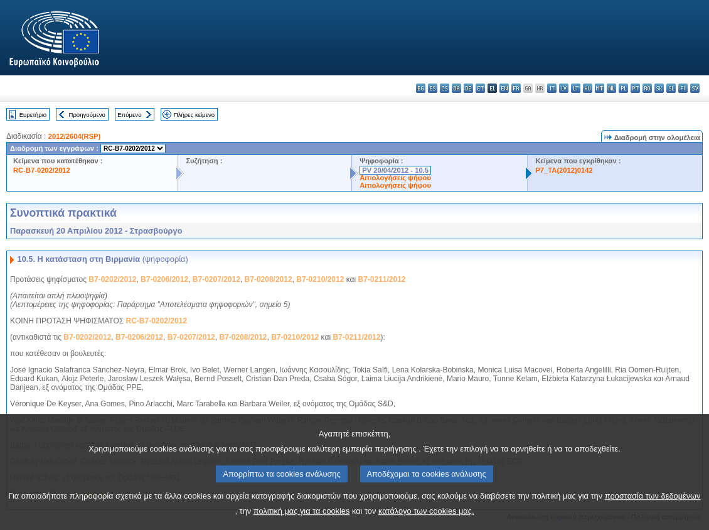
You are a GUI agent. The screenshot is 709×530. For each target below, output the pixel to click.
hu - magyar (587, 88)
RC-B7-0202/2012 (41, 170)
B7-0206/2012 (164, 279)
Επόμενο (129, 114)
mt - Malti (599, 88)
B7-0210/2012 (320, 279)
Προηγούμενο (86, 114)
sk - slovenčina (659, 88)
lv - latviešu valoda (563, 88)
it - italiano (552, 88)
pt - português (635, 88)
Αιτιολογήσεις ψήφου (395, 177)
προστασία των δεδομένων (653, 516)
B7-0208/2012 (268, 279)
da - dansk (456, 88)
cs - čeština (444, 88)
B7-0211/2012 (381, 279)
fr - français (516, 88)
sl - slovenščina (671, 88)
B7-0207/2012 (216, 279)
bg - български (420, 88)
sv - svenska (695, 88)
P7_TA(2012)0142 (563, 170)
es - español (432, 88)
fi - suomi (683, 88)
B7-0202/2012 (112, 279)
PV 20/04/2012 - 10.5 (395, 170)
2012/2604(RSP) (74, 136)
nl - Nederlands (611, 88)
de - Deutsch (468, 88)
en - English (504, 88)
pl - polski (623, 88)
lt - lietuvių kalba (575, 88)
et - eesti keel (480, 88)
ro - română (647, 88)
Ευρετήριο (32, 114)
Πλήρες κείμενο (194, 114)
